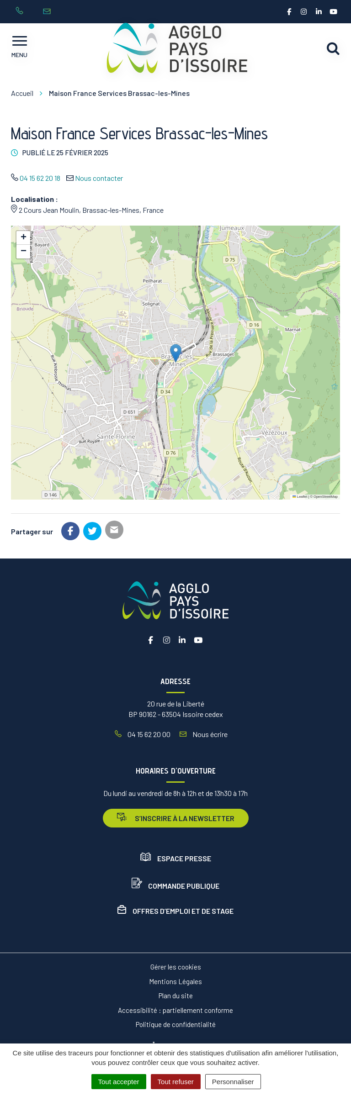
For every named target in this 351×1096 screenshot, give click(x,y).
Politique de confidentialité (176, 1024)
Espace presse (175, 858)
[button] (175, 353)
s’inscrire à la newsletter (175, 817)
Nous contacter (99, 178)
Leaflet (299, 497)
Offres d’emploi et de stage (175, 910)
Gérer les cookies (175, 967)
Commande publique (175, 885)
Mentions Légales (175, 981)
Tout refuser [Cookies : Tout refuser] (176, 1081)
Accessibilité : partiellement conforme (175, 1010)
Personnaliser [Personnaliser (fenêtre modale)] (233, 1081)
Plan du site (176, 995)
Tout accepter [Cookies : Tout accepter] (118, 1081)
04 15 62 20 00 (142, 734)
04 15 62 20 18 (40, 178)
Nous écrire (204, 734)
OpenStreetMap (326, 497)
